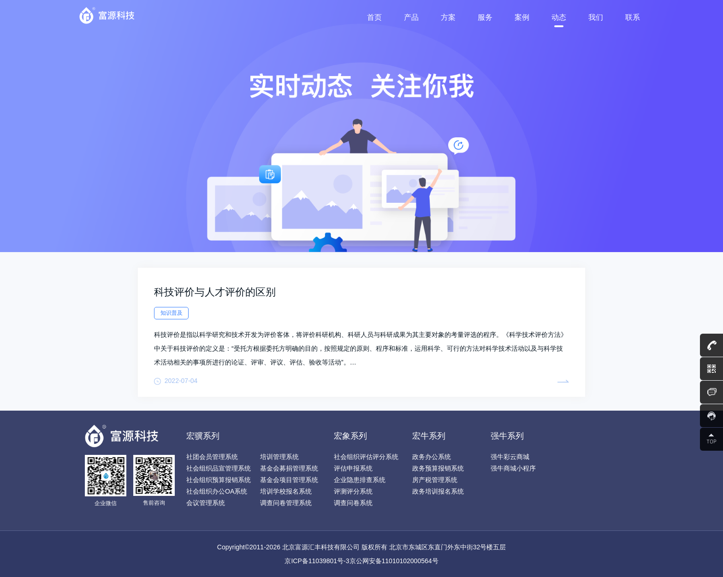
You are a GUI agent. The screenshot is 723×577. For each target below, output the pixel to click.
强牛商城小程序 (513, 468)
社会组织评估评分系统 (366, 456)
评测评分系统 (353, 491)
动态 (558, 17)
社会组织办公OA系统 (216, 491)
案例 (522, 17)
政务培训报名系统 (438, 491)
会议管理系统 (205, 502)
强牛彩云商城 (510, 456)
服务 (485, 17)
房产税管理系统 (434, 479)
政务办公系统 (431, 456)
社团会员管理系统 (212, 456)
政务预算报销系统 (438, 468)
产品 (411, 17)
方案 (448, 17)
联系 (632, 17)
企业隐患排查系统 (359, 479)
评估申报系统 (353, 468)
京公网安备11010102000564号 (394, 561)
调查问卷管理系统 (286, 502)
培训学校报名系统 (286, 491)
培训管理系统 (279, 456)
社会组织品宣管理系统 (218, 468)
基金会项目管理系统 (289, 479)
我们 (595, 17)
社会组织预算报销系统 (218, 479)
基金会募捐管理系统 (289, 468)
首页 (374, 17)
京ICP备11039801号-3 (316, 561)
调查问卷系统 (353, 502)
